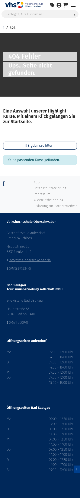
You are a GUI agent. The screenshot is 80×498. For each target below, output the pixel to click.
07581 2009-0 (18, 323)
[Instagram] (4, 185)
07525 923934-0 (20, 269)
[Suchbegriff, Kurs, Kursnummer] (40, 14)
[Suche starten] (75, 14)
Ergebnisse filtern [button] (39, 145)
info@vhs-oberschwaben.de (30, 260)
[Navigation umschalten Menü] (73, 5)
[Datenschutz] (77, 469)
